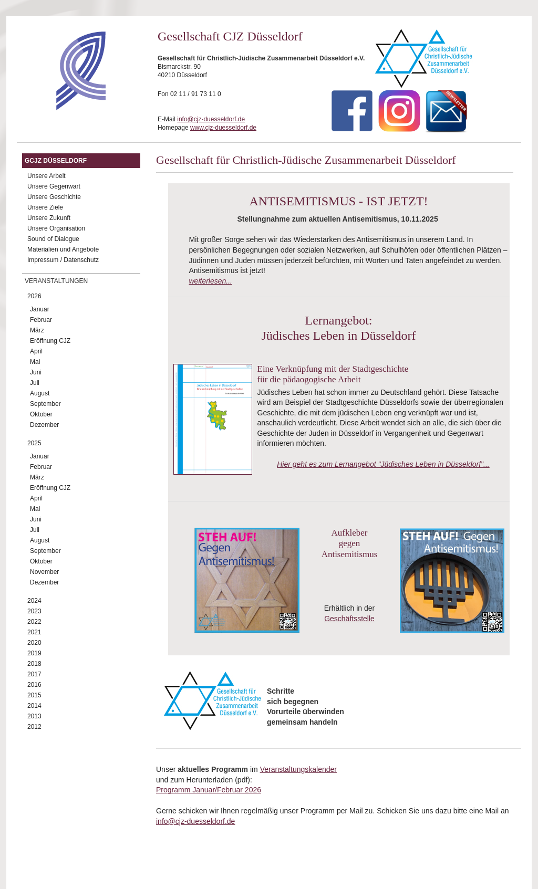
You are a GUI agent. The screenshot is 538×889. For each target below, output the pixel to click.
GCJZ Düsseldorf (56, 160)
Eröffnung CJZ (50, 340)
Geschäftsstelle (349, 618)
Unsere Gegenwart (53, 186)
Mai (35, 361)
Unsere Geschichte (54, 197)
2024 (34, 600)
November (44, 572)
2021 (34, 632)
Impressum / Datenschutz (63, 260)
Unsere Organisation (56, 228)
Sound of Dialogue (53, 239)
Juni (36, 372)
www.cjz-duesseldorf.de (223, 127)
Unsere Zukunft (48, 218)
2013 (34, 716)
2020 (34, 642)
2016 (34, 684)
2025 (34, 443)
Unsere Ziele (45, 207)
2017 (34, 674)
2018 (34, 663)
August (39, 393)
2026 (34, 296)
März (37, 330)
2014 (34, 705)
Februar (41, 319)
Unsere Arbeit (46, 176)
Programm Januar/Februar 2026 (208, 790)
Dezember (44, 424)
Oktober (41, 414)
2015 (34, 695)
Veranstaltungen (56, 281)
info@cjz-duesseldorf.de (211, 119)
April (36, 351)
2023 (34, 611)
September (45, 403)
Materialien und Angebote (63, 249)
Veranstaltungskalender (298, 769)
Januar (39, 309)
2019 (34, 653)
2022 (34, 621)
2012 (34, 726)
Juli (34, 382)
